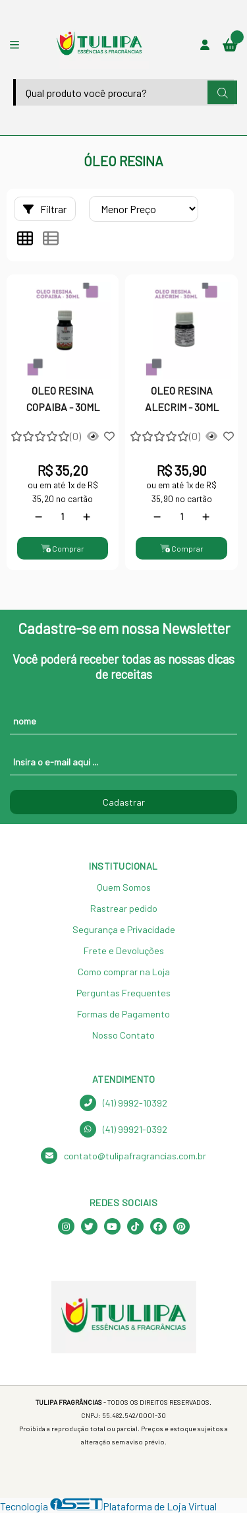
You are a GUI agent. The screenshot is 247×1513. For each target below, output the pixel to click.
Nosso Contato (123, 1035)
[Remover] (38, 516)
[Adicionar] (86, 516)
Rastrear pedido (123, 908)
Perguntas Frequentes (123, 992)
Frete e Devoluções (124, 950)
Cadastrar (124, 802)
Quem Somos (124, 887)
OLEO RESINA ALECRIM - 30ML (182, 398)
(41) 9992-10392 (123, 1103)
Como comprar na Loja (124, 971)
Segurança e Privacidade (123, 929)
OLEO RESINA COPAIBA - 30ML (62, 398)
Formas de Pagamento (123, 1013)
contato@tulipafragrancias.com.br (123, 1155)
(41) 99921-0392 (123, 1129)
